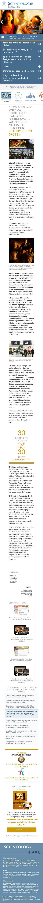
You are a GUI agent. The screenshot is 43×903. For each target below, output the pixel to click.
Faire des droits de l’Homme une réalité (19, 44)
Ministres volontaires (21, 874)
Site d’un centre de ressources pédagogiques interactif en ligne (17, 726)
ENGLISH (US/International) (11, 860)
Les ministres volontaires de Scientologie (20, 886)
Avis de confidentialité (30, 898)
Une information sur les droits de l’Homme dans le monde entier (21, 732)
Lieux (10, 877)
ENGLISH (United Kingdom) (28, 860)
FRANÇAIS (12, 862)
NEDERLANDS (8, 863)
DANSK (5, 862)
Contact (5, 877)
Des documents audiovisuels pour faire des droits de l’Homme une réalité (21, 721)
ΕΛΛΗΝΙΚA (35, 865)
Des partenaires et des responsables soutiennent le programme (19, 742)
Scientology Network (28, 883)
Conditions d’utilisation (27, 899)
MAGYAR (23, 863)
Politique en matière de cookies (11, 899)
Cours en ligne (13, 875)
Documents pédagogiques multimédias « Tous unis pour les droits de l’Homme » (20, 707)
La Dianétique (17, 883)
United (6, 66)
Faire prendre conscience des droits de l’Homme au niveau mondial (20, 696)
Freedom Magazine (28, 887)
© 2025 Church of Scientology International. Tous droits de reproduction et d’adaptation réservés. (18, 897)
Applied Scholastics (30, 96)
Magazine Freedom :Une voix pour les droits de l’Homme (16, 78)
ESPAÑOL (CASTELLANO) (23, 865)
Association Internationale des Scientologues (21, 886)
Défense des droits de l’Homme (18, 71)
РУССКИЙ (30, 862)
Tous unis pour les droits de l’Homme (21, 890)
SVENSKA (35, 863)
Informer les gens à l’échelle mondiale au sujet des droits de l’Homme (20, 701)
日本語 (24, 862)
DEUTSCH (17, 863)
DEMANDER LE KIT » (21, 829)
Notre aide (6, 101)
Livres (5, 875)
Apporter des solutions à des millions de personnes (20, 737)
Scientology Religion (9, 884)
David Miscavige (20, 884)
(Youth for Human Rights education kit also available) (21, 836)
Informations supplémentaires (26, 875)
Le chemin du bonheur (18, 96)
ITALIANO (6, 866)
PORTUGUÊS (14, 866)
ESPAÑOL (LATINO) (9, 865)
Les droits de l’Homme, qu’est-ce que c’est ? (18, 51)
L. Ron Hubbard (7, 872)
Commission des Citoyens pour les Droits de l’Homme (24, 892)
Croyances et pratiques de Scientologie (24, 872)
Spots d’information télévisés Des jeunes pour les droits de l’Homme (17, 59)
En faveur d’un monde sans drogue (25, 889)
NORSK (29, 863)
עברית (18, 862)
